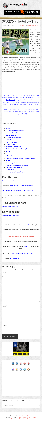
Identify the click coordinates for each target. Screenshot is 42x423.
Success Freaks (21, 6)
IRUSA (8, 160)
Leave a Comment (33, 25)
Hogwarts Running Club (13, 146)
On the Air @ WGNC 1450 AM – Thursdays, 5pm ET (18, 190)
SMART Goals (10, 144)
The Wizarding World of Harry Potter (18, 149)
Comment (5, 277)
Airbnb (8, 151)
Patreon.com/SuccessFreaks (15, 172)
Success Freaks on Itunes (14, 167)
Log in (29, 419)
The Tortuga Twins (12, 163)
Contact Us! (10, 169)
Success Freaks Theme (23, 417)
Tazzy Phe (9, 139)
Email (4, 316)
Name (4, 306)
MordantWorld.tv (12, 133)
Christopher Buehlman (13, 137)
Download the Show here (10, 215)
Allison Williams (11, 135)
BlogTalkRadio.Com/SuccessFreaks (21, 185)
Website (4, 325)
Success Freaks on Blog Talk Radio (17, 165)
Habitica (8, 128)
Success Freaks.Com (9, 181)
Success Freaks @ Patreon (10, 206)
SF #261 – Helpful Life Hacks (15, 130)
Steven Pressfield (11, 142)
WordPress (22, 419)
